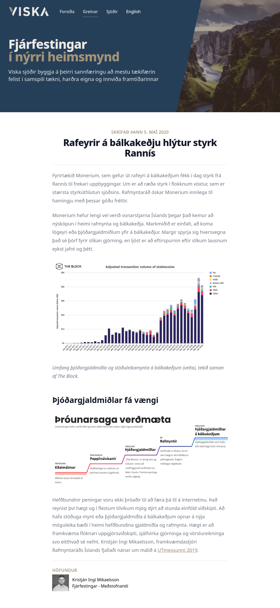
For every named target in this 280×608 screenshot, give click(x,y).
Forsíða (67, 11)
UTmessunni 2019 (177, 550)
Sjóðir (112, 11)
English (133, 11)
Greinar (90, 11)
